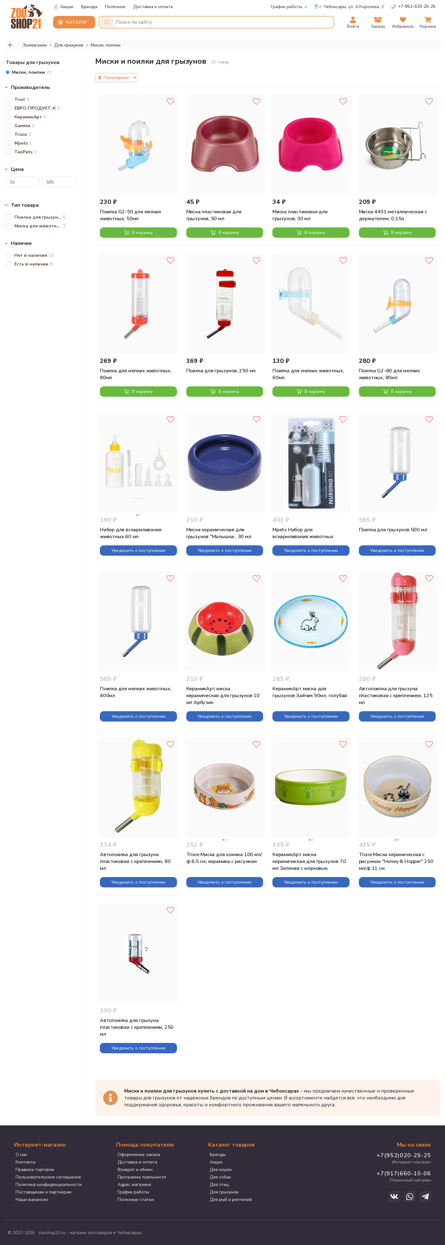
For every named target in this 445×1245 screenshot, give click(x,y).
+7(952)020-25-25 (404, 1155)
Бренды (89, 7)
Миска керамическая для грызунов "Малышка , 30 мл (218, 533)
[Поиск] (107, 22)
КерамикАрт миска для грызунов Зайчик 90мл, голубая (309, 692)
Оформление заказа (139, 1155)
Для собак (220, 1177)
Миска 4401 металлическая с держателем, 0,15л (393, 215)
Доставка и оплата (153, 7)
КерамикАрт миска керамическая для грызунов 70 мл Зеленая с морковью (309, 861)
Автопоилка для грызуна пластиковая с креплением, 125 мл (396, 695)
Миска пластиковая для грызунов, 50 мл (214, 215)
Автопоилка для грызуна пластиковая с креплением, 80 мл (135, 861)
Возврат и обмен (135, 1170)
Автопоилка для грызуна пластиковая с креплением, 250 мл (137, 1027)
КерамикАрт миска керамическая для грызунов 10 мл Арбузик (223, 695)
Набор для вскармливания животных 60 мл (130, 533)
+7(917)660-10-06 (404, 1173)
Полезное (115, 7)
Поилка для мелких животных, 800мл (136, 692)
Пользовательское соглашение (48, 1177)
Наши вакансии (32, 1200)
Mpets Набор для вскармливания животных (303, 533)
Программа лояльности (142, 1177)
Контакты (26, 1162)
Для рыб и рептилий (231, 1200)
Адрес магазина (134, 1185)
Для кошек (221, 1170)
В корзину (138, 233)
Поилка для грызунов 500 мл (393, 529)
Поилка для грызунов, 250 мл (221, 370)
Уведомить (138, 550)
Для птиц (219, 1185)
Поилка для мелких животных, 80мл (136, 374)
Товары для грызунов (33, 62)
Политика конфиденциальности (49, 1185)
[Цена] (22, 182)
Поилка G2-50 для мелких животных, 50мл (130, 215)
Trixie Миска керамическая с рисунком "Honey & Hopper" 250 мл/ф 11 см (396, 861)
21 (28, 72)
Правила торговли (35, 1170)
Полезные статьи (136, 1200)
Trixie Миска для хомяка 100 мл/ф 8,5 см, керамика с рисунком (224, 858)
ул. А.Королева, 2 (349, 7)
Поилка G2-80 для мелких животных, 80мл (389, 374)
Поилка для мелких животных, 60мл (308, 374)
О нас (21, 1155)
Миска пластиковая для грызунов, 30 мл (300, 215)
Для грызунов (224, 1192)
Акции (63, 7)
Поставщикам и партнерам (43, 1192)
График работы (286, 7)
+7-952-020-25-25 (417, 6)
